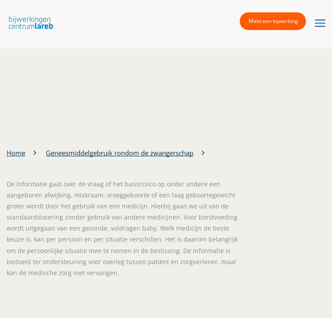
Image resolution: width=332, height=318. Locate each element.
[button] (28, 22)
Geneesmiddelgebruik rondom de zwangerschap (119, 152)
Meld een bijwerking (273, 21)
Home (16, 152)
